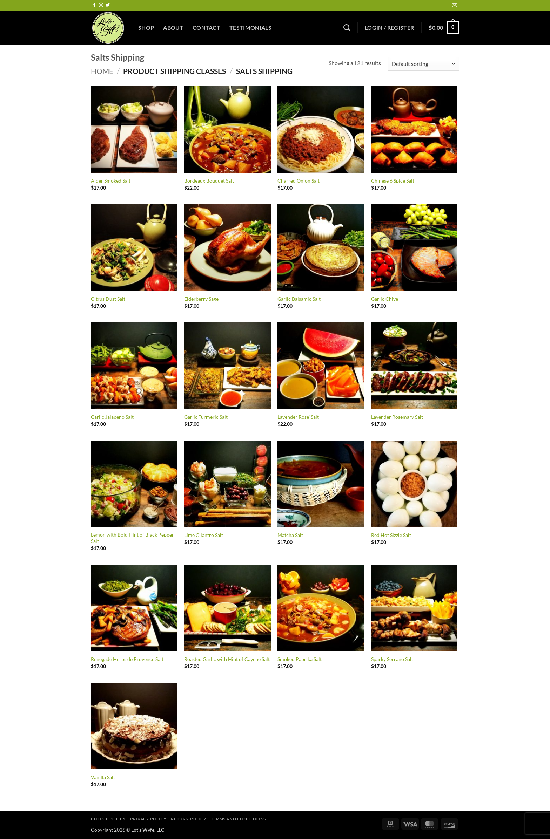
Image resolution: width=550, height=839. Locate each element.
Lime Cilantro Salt (203, 535)
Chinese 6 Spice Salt (392, 181)
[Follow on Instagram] (101, 5)
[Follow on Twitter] (108, 5)
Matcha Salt (290, 535)
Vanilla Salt (103, 777)
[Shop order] (423, 64)
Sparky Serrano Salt (392, 659)
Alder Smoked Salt (110, 181)
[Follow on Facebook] (94, 5)
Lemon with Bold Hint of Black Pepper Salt (132, 538)
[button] (389, 27)
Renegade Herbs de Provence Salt (127, 659)
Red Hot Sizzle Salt (391, 535)
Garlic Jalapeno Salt (112, 417)
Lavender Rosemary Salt (397, 417)
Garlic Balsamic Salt (299, 299)
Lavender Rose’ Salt (298, 417)
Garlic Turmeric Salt (206, 417)
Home (102, 71)
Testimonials (250, 27)
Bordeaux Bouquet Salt (209, 181)
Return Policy (188, 818)
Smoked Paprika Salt (299, 659)
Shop (146, 27)
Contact (206, 27)
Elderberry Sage (201, 299)
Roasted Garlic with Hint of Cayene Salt (227, 659)
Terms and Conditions (238, 818)
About (173, 27)
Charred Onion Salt (298, 181)
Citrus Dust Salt (108, 299)
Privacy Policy (148, 818)
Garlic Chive (384, 299)
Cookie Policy (108, 818)
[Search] (346, 27)
